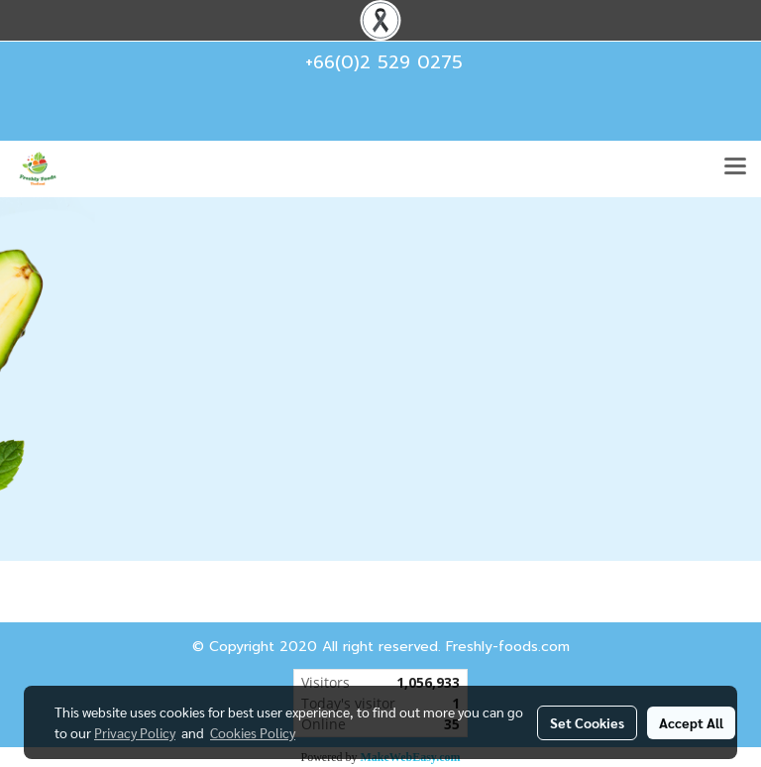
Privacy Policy (134, 732)
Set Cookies (587, 722)
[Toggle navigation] (735, 168)
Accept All (691, 722)
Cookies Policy (252, 732)
